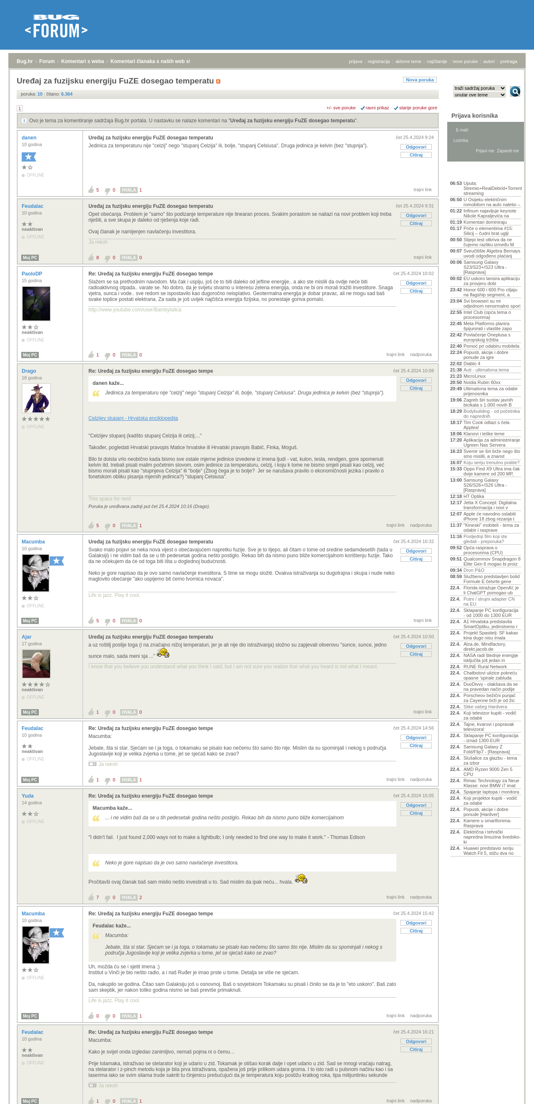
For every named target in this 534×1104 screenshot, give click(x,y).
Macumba (34, 542)
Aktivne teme (469, 172)
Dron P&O (473, 570)
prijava (355, 61)
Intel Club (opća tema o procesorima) (487, 315)
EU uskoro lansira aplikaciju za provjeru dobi (491, 281)
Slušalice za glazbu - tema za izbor (490, 760)
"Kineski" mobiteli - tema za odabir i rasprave (491, 528)
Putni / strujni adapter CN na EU (489, 601)
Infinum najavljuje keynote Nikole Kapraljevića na (489, 213)
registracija (379, 61)
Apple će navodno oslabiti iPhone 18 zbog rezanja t (489, 516)
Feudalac (33, 206)
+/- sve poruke (341, 107)
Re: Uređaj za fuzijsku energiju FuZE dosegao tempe (150, 274)
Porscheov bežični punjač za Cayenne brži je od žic (489, 698)
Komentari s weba (82, 61)
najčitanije (437, 61)
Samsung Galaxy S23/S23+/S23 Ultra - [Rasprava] (485, 267)
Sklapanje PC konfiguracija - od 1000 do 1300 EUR (490, 613)
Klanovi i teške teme (483, 433)
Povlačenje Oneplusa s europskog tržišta (487, 337)
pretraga (508, 61)
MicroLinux (474, 376)
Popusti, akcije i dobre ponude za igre (486, 355)
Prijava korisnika (474, 115)
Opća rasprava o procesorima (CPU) (483, 550)
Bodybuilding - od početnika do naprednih (491, 414)
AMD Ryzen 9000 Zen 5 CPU (487, 772)
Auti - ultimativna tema (486, 369)
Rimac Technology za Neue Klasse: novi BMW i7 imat (491, 783)
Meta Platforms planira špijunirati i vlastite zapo (487, 326)
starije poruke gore (418, 107)
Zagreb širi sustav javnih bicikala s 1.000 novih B (488, 402)
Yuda (28, 796)
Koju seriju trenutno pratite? (491, 462)
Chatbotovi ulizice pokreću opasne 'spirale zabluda (490, 675)
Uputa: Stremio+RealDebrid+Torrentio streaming (492, 188)
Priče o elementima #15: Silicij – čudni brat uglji (488, 231)
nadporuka (421, 354)
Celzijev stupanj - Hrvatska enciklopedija (133, 418)
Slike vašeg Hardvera (485, 706)
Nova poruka (420, 79)
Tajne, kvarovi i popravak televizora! (488, 727)
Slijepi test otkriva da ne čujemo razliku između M (488, 242)
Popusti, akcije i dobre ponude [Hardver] (486, 812)
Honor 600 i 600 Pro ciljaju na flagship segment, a (490, 292)
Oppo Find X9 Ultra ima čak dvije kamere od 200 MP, (491, 471)
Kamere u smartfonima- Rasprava (487, 823)
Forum (47, 61)
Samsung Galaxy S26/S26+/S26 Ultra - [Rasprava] (485, 485)
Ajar (27, 637)
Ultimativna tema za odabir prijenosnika (490, 391)
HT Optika (473, 496)
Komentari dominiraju (485, 222)
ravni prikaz (377, 107)
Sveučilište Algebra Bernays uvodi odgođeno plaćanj (491, 253)
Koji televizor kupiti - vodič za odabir (489, 715)
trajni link (423, 189)
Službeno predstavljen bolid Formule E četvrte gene (491, 579)
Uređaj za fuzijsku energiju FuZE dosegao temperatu (292, 121)
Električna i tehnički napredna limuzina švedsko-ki (492, 836)
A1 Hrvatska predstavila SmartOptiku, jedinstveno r (490, 624)
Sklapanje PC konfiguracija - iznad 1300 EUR (490, 738)
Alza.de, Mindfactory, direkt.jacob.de (484, 647)
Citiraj (416, 154)
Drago (30, 371)
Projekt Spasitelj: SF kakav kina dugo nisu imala (490, 635)
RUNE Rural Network (485, 666)
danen (30, 138)
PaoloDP (32, 274)
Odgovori (416, 146)
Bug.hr (25, 61)
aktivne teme (408, 61)
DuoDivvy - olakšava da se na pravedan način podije (490, 687)
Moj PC (30, 257)
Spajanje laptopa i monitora (491, 791)
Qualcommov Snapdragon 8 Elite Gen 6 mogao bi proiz (492, 561)
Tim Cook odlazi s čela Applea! (486, 425)
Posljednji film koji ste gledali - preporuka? (485, 539)
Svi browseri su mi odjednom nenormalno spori (491, 303)
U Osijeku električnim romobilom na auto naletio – (491, 202)
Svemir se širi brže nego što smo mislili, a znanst (491, 454)
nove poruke (465, 61)
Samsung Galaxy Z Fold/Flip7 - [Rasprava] (486, 749)
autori (489, 61)
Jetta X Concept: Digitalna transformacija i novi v (489, 505)
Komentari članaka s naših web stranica (158, 61)
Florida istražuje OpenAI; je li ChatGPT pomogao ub (491, 590)
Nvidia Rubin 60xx (482, 382)
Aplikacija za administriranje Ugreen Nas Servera (491, 442)
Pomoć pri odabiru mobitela (491, 346)
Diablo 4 (471, 363)
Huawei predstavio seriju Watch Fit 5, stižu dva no (488, 851)
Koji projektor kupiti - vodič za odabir (490, 801)
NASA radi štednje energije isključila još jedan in (490, 658)
